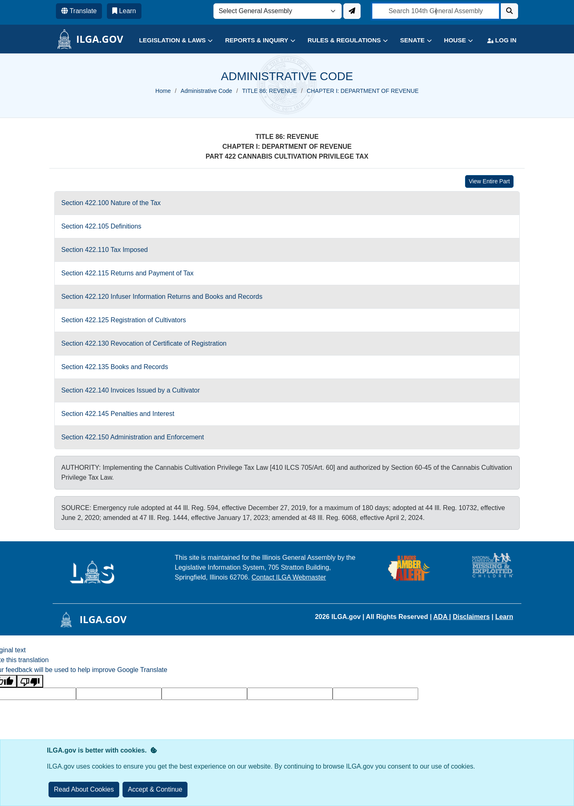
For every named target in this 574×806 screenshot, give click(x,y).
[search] (435, 11)
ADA (441, 616)
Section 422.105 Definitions (101, 226)
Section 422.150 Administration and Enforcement (132, 437)
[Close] (155, 789)
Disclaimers (471, 616)
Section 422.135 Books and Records (114, 366)
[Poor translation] (30, 681)
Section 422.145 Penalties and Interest (117, 413)
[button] (170, 40)
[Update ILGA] (352, 11)
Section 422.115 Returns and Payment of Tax (127, 273)
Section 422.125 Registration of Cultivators (123, 319)
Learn (504, 616)
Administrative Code (206, 91)
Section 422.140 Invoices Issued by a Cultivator (130, 390)
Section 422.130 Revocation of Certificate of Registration (144, 343)
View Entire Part (489, 181)
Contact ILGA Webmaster (289, 577)
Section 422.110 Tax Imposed (104, 249)
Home (163, 91)
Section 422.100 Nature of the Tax (111, 202)
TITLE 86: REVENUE (269, 91)
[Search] (509, 11)
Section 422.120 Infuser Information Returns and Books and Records (161, 296)
